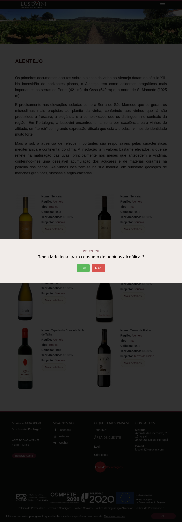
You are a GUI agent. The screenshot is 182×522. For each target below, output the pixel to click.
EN (91, 251)
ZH (97, 251)
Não (98, 268)
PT (85, 251)
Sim (83, 268)
